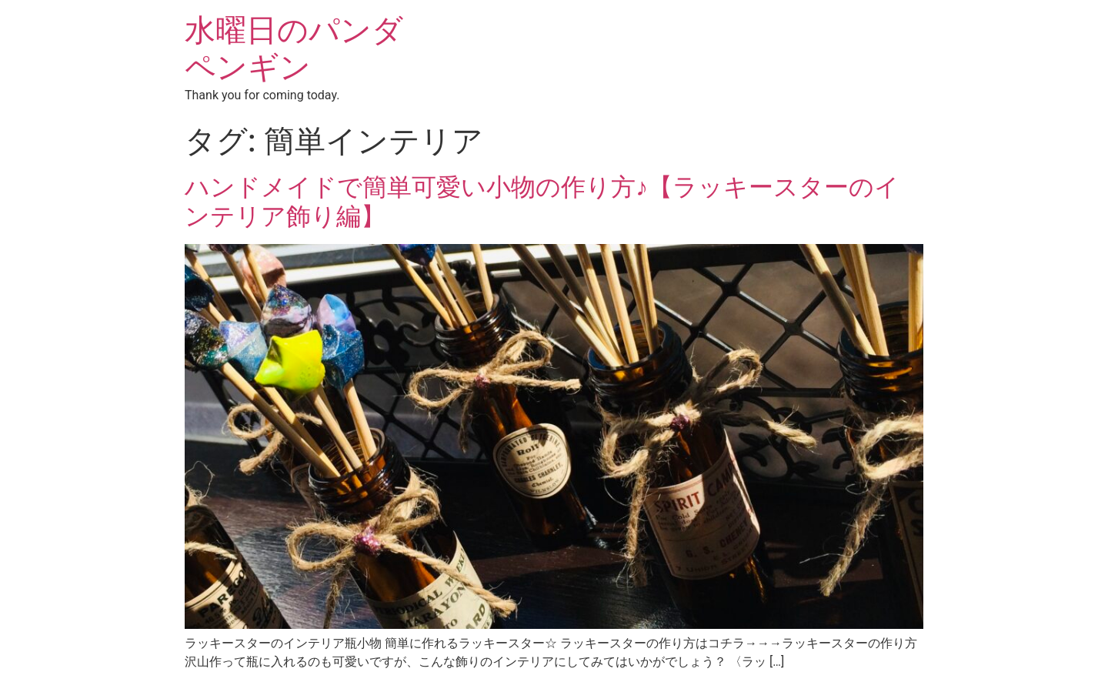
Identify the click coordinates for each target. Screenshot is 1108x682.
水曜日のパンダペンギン (294, 48)
